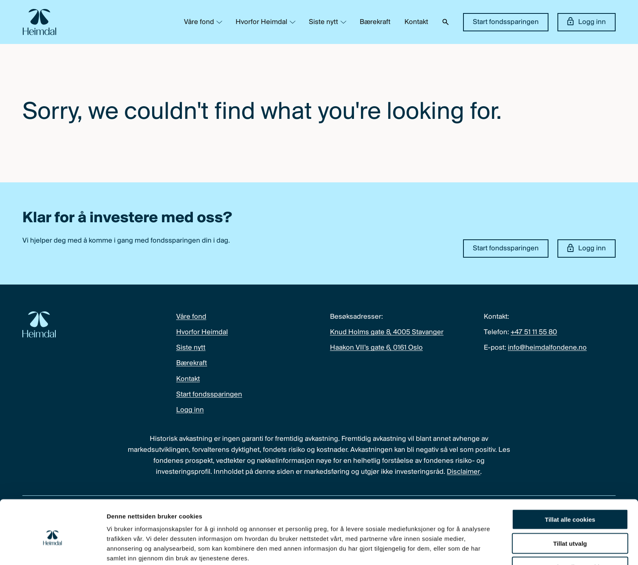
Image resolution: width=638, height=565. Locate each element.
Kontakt (416, 22)
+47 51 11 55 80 (534, 332)
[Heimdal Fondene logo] (39, 22)
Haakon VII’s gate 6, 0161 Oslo (376, 348)
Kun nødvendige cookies (570, 531)
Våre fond (199, 22)
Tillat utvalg (570, 507)
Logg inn (586, 21)
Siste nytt (323, 22)
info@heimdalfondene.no (547, 348)
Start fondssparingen (506, 22)
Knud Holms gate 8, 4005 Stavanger (387, 332)
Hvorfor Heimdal (261, 22)
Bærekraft (375, 22)
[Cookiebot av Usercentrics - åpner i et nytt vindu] (52, 549)
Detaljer (433, 548)
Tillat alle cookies (570, 483)
